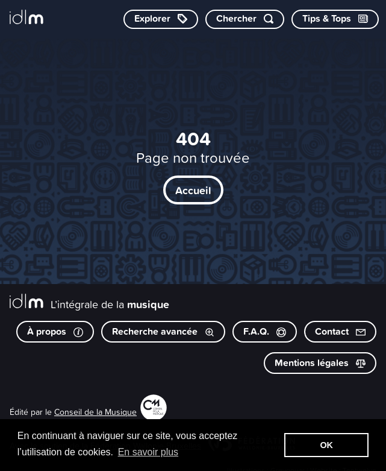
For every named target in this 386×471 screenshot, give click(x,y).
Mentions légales (320, 363)
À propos (55, 331)
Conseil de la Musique (95, 411)
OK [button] (326, 445)
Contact (340, 331)
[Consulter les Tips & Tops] (335, 19)
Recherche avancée (163, 331)
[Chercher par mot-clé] (244, 19)
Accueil (193, 190)
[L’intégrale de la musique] (26, 18)
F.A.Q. (264, 331)
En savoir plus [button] (148, 452)
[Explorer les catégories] (160, 19)
